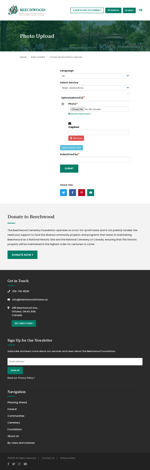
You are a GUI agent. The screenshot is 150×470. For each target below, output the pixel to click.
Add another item (71, 147)
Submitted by (69, 154)
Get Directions (24, 323)
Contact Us (48, 458)
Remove (76, 138)
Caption (73, 127)
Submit (69, 168)
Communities (16, 416)
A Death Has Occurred (87, 10)
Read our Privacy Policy (21, 377)
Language (67, 70)
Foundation (15, 429)
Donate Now (22, 255)
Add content (38, 57)
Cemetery (14, 422)
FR (140, 10)
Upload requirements (79, 113)
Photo (72, 104)
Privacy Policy (67, 458)
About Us (13, 436)
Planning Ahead (17, 402)
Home (23, 57)
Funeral (12, 409)
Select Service (69, 82)
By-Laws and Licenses (21, 443)
